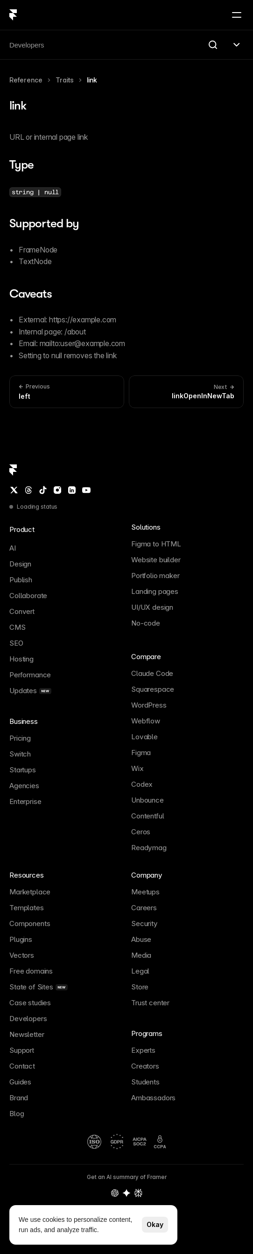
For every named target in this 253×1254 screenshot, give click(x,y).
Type (21, 164)
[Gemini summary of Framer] (126, 1193)
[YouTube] (86, 490)
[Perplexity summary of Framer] (138, 1193)
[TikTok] (43, 490)
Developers (26, 45)
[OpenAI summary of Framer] (114, 1193)
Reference (25, 80)
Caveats (30, 293)
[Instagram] (57, 490)
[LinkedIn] (72, 490)
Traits (65, 80)
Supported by (44, 223)
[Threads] (28, 490)
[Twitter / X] (14, 490)
